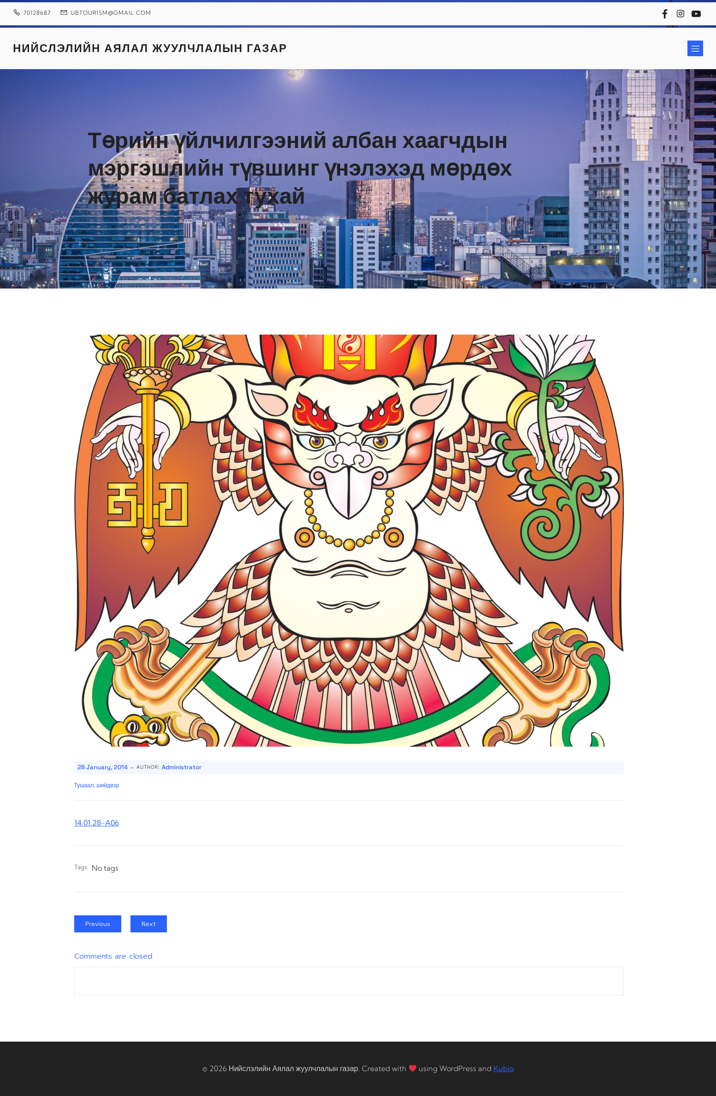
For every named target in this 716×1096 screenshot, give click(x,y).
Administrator (181, 767)
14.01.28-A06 (96, 822)
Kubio (503, 1068)
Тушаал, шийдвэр (96, 785)
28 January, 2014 (102, 767)
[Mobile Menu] (695, 48)
